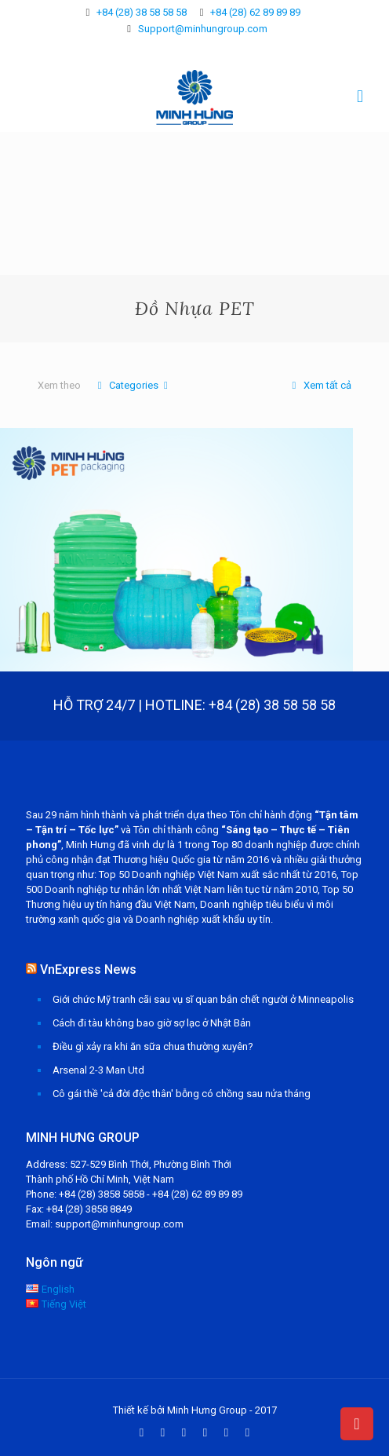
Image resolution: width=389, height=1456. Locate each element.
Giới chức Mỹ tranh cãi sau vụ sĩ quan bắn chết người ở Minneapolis (203, 999)
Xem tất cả (319, 385)
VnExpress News (88, 969)
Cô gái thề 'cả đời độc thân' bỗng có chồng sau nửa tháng (182, 1093)
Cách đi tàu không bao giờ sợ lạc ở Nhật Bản (152, 1023)
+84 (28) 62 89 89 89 (255, 12)
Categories (133, 385)
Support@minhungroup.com (202, 29)
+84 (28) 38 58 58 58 (141, 12)
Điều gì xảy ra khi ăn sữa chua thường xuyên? (153, 1046)
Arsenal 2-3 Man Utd (98, 1070)
